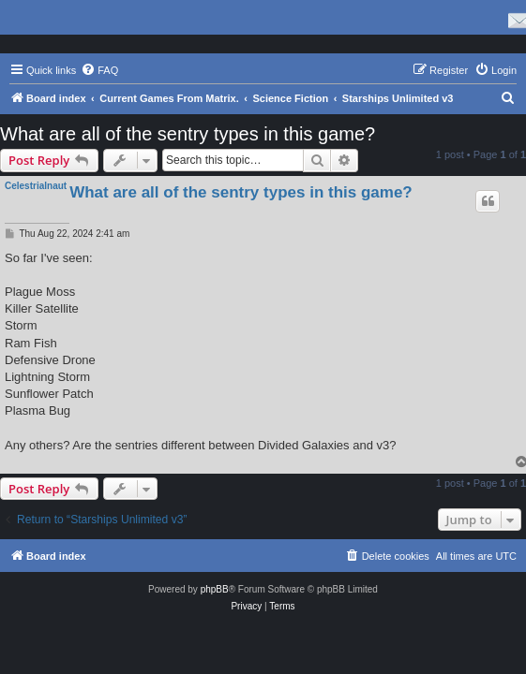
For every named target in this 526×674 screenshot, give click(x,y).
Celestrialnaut (36, 186)
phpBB (215, 589)
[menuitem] (99, 70)
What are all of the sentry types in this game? (187, 134)
